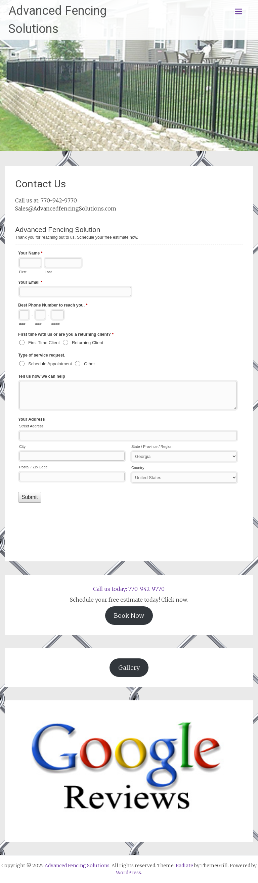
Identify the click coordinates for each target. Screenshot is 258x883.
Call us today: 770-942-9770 (129, 589)
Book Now (129, 615)
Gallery (129, 667)
